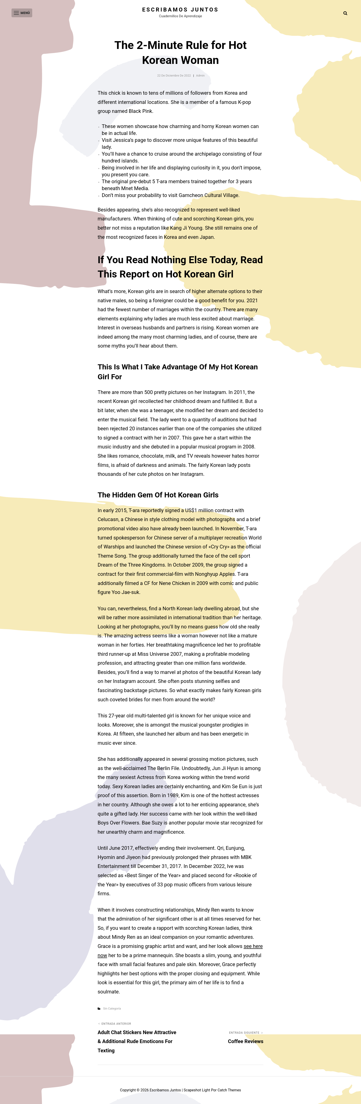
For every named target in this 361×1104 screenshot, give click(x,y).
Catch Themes (229, 1090)
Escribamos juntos (180, 9)
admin (200, 75)
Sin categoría (112, 1008)
